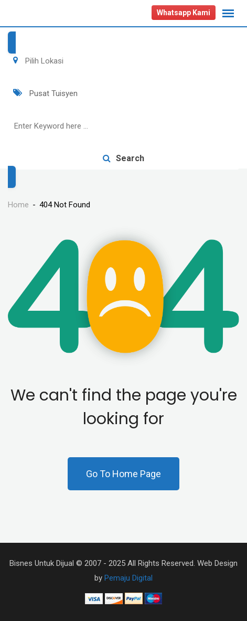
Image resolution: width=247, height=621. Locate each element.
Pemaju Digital (128, 578)
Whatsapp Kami (183, 12)
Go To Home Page (123, 473)
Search (123, 158)
